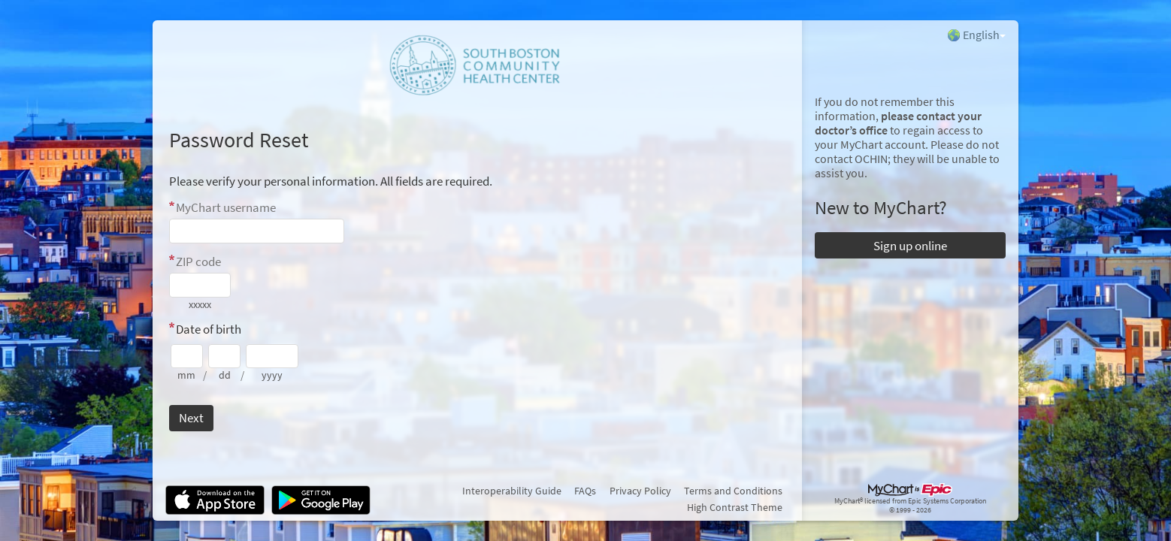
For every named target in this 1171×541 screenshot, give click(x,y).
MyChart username (226, 207)
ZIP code (198, 261)
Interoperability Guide (511, 490)
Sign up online (910, 245)
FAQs (585, 490)
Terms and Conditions (733, 490)
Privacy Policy (640, 490)
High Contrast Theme (734, 507)
